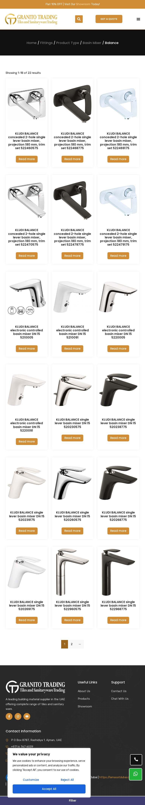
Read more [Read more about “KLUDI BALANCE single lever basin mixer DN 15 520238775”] (118, 438)
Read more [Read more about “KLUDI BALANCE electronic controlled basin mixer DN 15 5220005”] (118, 349)
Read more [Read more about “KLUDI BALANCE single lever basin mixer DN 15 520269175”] (27, 620)
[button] (79, 19)
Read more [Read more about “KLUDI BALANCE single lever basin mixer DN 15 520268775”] (118, 531)
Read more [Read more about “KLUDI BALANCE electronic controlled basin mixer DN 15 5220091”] (27, 441)
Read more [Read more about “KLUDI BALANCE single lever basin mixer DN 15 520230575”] (72, 438)
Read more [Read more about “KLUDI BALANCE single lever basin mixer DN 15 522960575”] (72, 620)
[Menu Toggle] (138, 19)
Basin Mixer (92, 42)
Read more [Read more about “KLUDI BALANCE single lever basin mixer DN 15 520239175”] (27, 531)
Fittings (46, 42)
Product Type (67, 42)
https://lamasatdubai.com (116, 777)
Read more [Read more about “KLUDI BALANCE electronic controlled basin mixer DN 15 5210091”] (72, 349)
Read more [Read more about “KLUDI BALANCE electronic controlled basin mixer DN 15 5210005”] (27, 349)
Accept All (49, 789)
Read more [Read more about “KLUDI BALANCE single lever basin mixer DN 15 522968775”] (118, 620)
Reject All (67, 780)
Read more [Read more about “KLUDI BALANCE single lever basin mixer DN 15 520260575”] (72, 531)
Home (32, 42)
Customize (31, 780)
